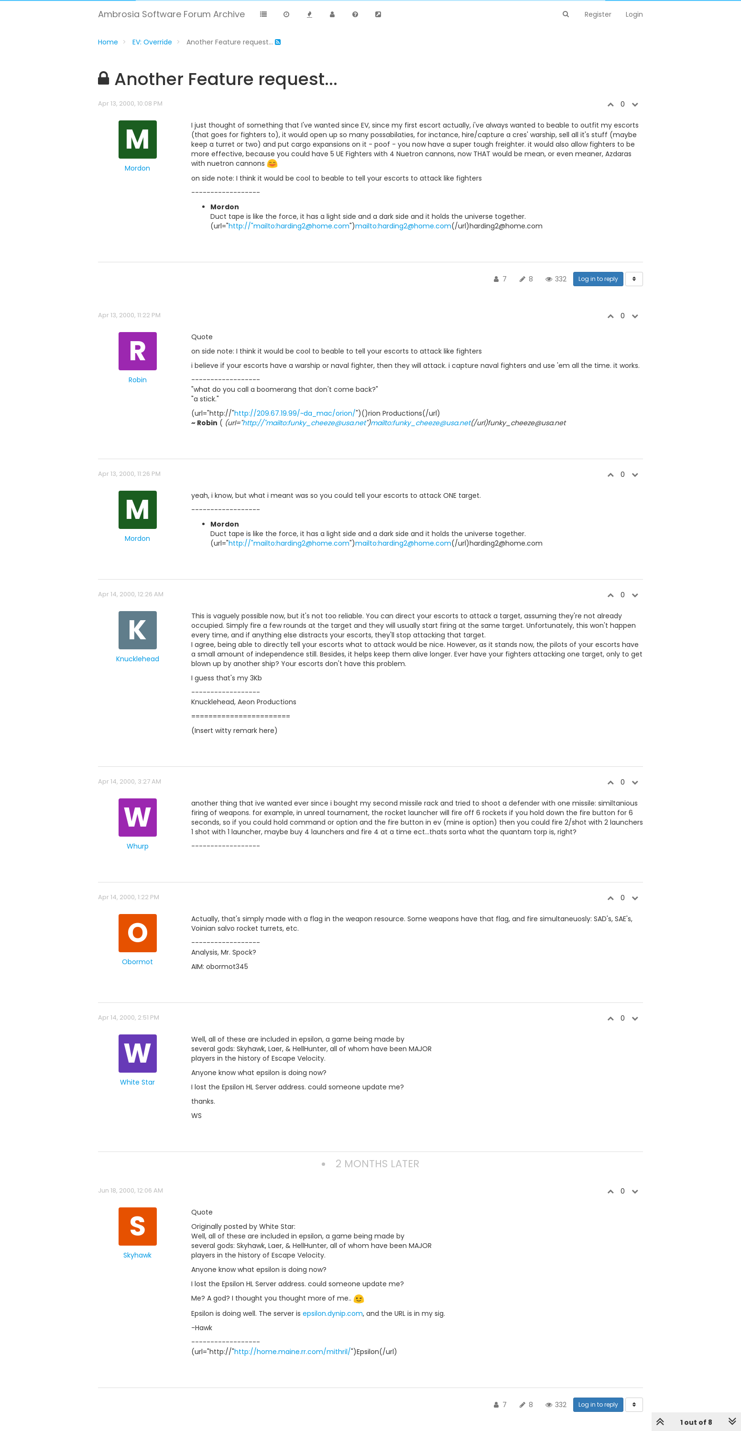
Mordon (137, 168)
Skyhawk (137, 1255)
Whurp (138, 846)
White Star (137, 1082)
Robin (138, 380)
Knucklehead (137, 659)
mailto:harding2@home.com (403, 226)
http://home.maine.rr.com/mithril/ (292, 1351)
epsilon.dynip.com (333, 1313)
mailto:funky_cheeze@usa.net (420, 423)
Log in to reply (598, 279)
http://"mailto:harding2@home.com (289, 226)
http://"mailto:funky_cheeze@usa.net (304, 423)
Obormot (137, 962)
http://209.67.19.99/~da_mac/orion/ (295, 413)
